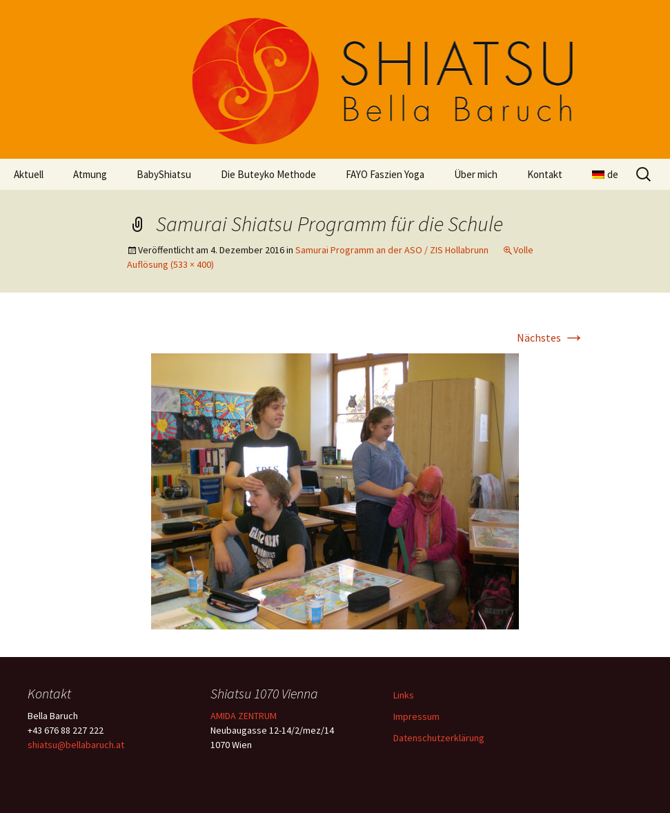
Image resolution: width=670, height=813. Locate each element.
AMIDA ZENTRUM (243, 715)
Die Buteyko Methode (268, 174)
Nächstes (551, 337)
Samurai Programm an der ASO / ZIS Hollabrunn (392, 250)
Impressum (416, 716)
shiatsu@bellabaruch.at (76, 744)
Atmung (90, 174)
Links (403, 695)
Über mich (475, 174)
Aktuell (28, 174)
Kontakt (544, 174)
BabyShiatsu (164, 174)
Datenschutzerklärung (438, 738)
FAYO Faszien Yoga (385, 174)
